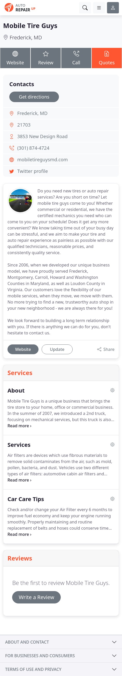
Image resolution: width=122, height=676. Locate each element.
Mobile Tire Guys (30, 25)
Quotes (107, 58)
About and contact (27, 642)
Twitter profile (32, 171)
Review (46, 58)
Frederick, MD (26, 37)
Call (76, 58)
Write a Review (36, 597)
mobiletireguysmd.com (42, 159)
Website (15, 58)
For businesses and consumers (40, 656)
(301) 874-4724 (33, 148)
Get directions (34, 97)
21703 (23, 125)
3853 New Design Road (42, 136)
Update (57, 349)
